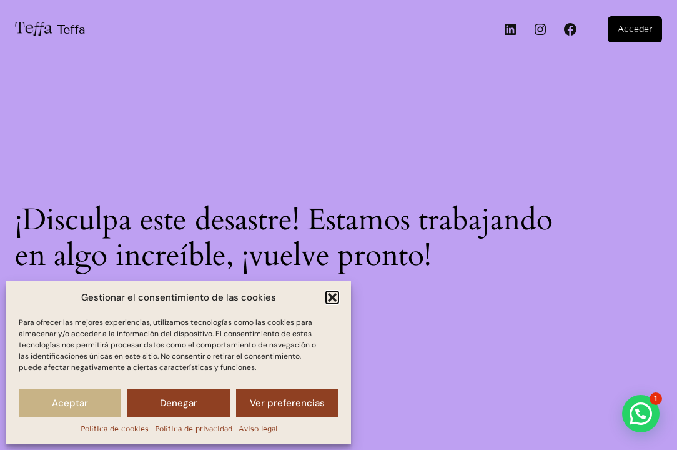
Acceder (635, 29)
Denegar (178, 403)
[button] (332, 297)
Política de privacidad (193, 428)
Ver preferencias (287, 403)
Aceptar (70, 403)
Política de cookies (115, 428)
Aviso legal (258, 428)
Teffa (71, 29)
